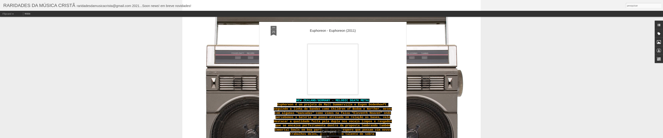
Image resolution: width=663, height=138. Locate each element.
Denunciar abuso (369, 136)
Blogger (358, 136)
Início (27, 13)
